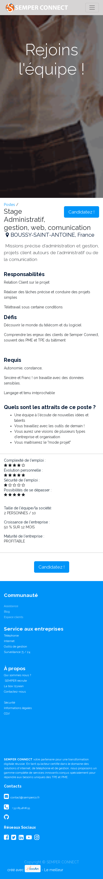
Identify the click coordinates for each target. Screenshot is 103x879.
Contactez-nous (15, 691)
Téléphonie (11, 635)
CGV (7, 713)
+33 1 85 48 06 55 (21, 808)
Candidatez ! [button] (81, 212)
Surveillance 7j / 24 (17, 652)
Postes (9, 205)
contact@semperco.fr (25, 797)
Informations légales (18, 708)
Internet (9, 641)
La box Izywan (14, 686)
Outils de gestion (15, 646)
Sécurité (9, 702)
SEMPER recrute (15, 680)
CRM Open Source (80, 870)
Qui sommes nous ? (17, 675)
